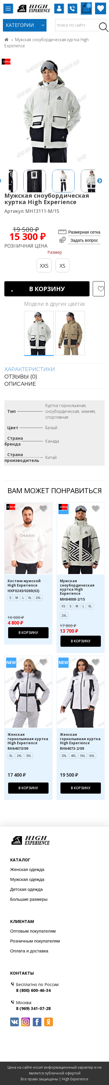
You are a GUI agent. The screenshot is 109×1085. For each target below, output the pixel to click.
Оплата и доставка (29, 950)
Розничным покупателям (35, 940)
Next (100, 181)
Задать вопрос (84, 240)
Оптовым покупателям (33, 930)
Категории (20, 25)
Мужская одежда (27, 879)
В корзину (47, 289)
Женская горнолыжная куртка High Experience (28, 739)
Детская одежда (26, 889)
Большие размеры (29, 899)
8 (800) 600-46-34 (33, 990)
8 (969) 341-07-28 (33, 1008)
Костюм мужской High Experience (24, 583)
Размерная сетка (84, 232)
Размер (54, 252)
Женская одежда (27, 869)
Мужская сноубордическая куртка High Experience (77, 587)
